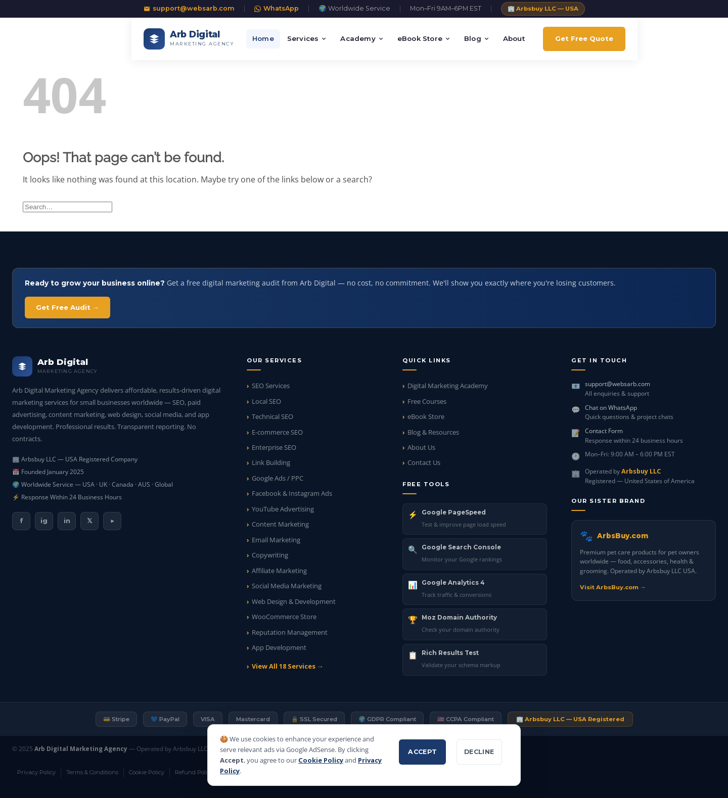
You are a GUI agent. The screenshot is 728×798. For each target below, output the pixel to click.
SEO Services (271, 385)
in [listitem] (67, 521)
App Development (279, 647)
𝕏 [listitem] (89, 521)
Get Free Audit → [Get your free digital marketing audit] (67, 307)
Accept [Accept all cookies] (422, 752)
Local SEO (266, 401)
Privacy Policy (36, 772)
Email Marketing (276, 539)
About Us (421, 447)
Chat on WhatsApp (611, 407)
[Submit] (694, 206)
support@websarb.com (189, 8)
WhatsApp (276, 8)
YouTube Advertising (283, 508)
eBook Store (424, 38)
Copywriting (270, 554)
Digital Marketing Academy (447, 385)
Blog (477, 38)
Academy (362, 38)
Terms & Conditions (92, 772)
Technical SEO (272, 416)
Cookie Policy (320, 760)
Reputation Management (290, 632)
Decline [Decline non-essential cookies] (479, 752)
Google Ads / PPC (277, 478)
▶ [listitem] (112, 521)
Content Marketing (280, 524)
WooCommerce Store (284, 616)
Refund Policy (194, 772)
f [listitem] (21, 521)
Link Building (271, 462)
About (514, 38)
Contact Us (423, 462)
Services (307, 38)
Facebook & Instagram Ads (292, 493)
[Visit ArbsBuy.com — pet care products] (643, 560)
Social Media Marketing (287, 585)
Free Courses (426, 401)
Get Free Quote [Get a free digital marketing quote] (584, 38)
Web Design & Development (294, 601)
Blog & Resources (433, 432)
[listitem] (474, 519)
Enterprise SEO (274, 447)
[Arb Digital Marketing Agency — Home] (189, 39)
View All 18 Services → (288, 666)
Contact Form (604, 431)
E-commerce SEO (277, 432)
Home (263, 38)
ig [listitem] (44, 521)
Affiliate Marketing (279, 570)
